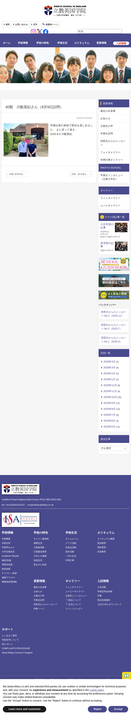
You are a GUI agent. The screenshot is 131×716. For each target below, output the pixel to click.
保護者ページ (51, 24)
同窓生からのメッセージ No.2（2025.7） (113, 326)
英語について (74, 600)
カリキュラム (81, 42)
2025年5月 (109, 426)
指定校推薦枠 (103, 600)
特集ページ (39, 608)
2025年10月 (110, 397)
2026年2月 (109, 373)
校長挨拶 (6, 569)
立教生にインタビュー (76, 596)
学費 (99, 596)
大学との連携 (40, 556)
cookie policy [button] (97, 690)
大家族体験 (39, 547)
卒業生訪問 (106, 133)
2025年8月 (109, 408)
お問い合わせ (21, 24)
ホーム (6, 42)
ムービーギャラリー (75, 591)
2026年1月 (109, 379)
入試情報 (103, 581)
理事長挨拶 (7, 564)
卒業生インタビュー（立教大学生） (111, 177)
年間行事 (70, 560)
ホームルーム (72, 539)
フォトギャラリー (110, 152)
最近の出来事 (107, 110)
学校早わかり (8, 547)
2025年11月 (110, 391)
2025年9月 (109, 403)
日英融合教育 (40, 551)
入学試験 (101, 587)
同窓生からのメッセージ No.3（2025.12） (113, 314)
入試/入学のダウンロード (109, 604)
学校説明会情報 (104, 591)
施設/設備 (6, 560)
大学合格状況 (8, 551)
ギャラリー (73, 581)
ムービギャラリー (110, 205)
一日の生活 (71, 556)
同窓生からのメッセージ (112, 143)
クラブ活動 (71, 543)
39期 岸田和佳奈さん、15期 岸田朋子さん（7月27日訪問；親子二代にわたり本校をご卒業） (19, 174)
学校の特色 (42, 42)
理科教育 (101, 547)
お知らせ (105, 118)
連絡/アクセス (8, 577)
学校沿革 (6, 543)
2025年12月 (110, 385)
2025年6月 (109, 420)
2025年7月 (109, 414)
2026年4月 (109, 361)
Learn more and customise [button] (24, 709)
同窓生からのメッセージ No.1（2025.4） (113, 339)
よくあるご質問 (9, 635)
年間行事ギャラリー (111, 159)
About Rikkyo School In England (17, 652)
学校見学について (10, 640)
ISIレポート (7, 644)
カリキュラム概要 (106, 539)
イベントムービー (74, 608)
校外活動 (70, 551)
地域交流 (38, 560)
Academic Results (10, 556)
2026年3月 (109, 367)
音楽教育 (101, 551)
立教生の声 (106, 126)
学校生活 (62, 42)
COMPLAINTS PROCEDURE (16, 648)
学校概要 (6, 539)
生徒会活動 (71, 547)
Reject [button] (97, 709)
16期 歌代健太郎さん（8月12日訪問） (82, 174)
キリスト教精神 (41, 539)
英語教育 (101, 543)
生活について (74, 604)
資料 (8, 24)
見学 (35, 24)
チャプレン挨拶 (9, 573)
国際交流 (38, 543)
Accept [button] (118, 709)
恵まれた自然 (40, 564)
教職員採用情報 (9, 582)
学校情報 (23, 42)
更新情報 (101, 42)
